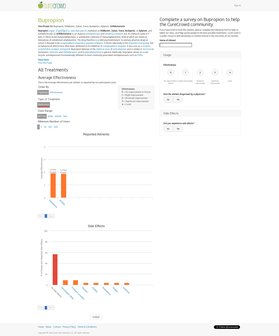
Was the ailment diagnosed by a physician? (184, 94)
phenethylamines (93, 52)
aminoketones (119, 49)
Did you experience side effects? (178, 123)
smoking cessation (114, 33)
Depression (53, 203)
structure (147, 49)
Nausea (84, 289)
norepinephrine (110, 46)
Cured (230, 81)
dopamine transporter (138, 43)
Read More (43, 59)
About (48, 326)
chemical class (103, 49)
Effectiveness (169, 65)
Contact (57, 326)
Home (41, 326)
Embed (96, 317)
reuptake (121, 46)
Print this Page (45, 62)
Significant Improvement (215, 82)
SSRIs (140, 55)
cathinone (53, 52)
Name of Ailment (168, 40)
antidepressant (92, 33)
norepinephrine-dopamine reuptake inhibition (81, 43)
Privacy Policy (69, 326)
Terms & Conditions (87, 326)
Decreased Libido (67, 293)
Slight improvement (185, 81)
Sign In (237, 5)
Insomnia (126, 290)
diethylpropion (70, 52)
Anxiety (62, 202)
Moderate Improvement (200, 82)
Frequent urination (78, 293)
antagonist (64, 49)
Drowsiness (106, 291)
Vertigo (115, 289)
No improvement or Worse (171, 82)
